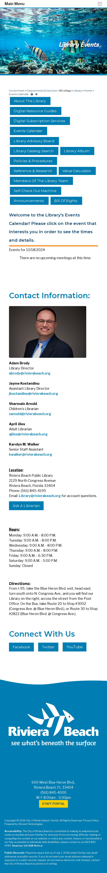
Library (78, 90)
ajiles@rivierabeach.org (28, 434)
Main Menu (14, 4)
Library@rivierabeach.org (40, 496)
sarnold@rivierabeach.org (30, 414)
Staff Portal (53, 804)
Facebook (21, 647)
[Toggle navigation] (101, 3)
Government (17, 90)
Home (88, 90)
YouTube (74, 647)
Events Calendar (19, 94)
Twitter (48, 647)
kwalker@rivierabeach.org (30, 454)
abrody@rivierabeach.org (29, 373)
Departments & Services (42, 90)
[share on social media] (35, 94)
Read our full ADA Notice (27, 845)
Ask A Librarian (26, 505)
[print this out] (31, 94)
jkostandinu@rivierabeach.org (33, 394)
